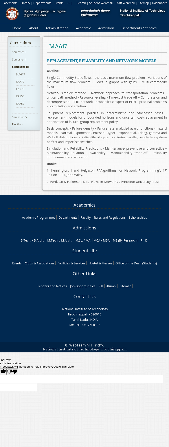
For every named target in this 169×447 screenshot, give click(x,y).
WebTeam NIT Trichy (86, 345)
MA (88, 240)
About (33, 28)
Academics (84, 205)
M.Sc (78, 240)
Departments (42, 3)
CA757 (20, 104)
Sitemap (143, 3)
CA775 (20, 89)
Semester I (19, 52)
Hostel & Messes (100, 263)
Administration (57, 28)
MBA (106, 240)
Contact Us (84, 296)
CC (68, 3)
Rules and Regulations (110, 217)
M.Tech (52, 240)
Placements (10, 3)
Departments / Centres (139, 28)
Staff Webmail (125, 3)
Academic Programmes (38, 217)
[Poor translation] (12, 371)
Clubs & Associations (40, 263)
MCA (97, 240)
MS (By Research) (125, 240)
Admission (106, 28)
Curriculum (20, 43)
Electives (17, 124)
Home (17, 28)
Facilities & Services (71, 263)
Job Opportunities (82, 286)
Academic (83, 28)
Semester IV (19, 117)
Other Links (84, 274)
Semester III (20, 67)
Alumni (111, 286)
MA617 (20, 74)
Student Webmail (101, 3)
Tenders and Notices (52, 286)
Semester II (19, 59)
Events (59, 3)
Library (25, 3)
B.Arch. (39, 240)
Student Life (84, 251)
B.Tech (25, 240)
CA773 (20, 82)
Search (81, 3)
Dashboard (159, 3)
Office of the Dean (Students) (136, 263)
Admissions (84, 228)
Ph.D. (144, 240)
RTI (101, 286)
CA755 (20, 96)
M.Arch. (66, 240)
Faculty (86, 217)
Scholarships (138, 217)
